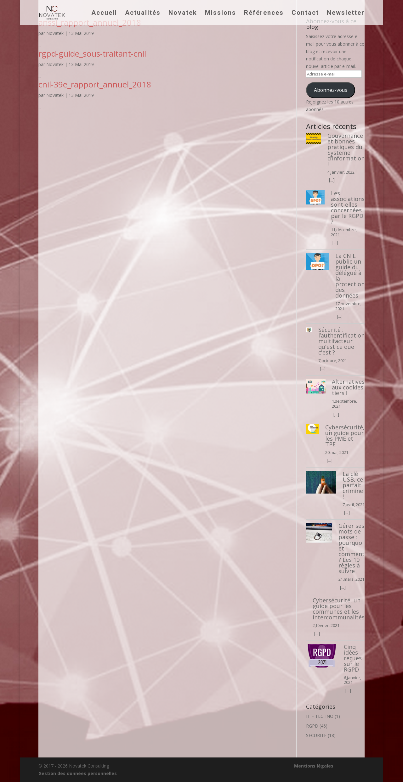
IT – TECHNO (319, 716)
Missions (220, 13)
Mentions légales (313, 766)
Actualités (143, 13)
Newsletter (346, 13)
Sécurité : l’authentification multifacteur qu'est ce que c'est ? (341, 341)
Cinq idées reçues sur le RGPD (353, 658)
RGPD (312, 726)
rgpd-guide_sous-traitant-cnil (92, 53)
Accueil (104, 13)
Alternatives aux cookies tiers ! (348, 387)
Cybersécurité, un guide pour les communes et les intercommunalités (339, 608)
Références (264, 13)
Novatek (182, 13)
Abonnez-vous (330, 90)
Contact (305, 13)
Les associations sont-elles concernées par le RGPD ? (348, 207)
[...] (332, 180)
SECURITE (316, 735)
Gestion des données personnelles (77, 773)
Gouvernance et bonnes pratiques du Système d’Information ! (346, 150)
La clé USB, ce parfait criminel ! (354, 485)
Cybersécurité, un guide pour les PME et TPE (345, 435)
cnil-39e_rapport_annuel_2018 (94, 84)
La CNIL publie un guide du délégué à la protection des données (350, 275)
